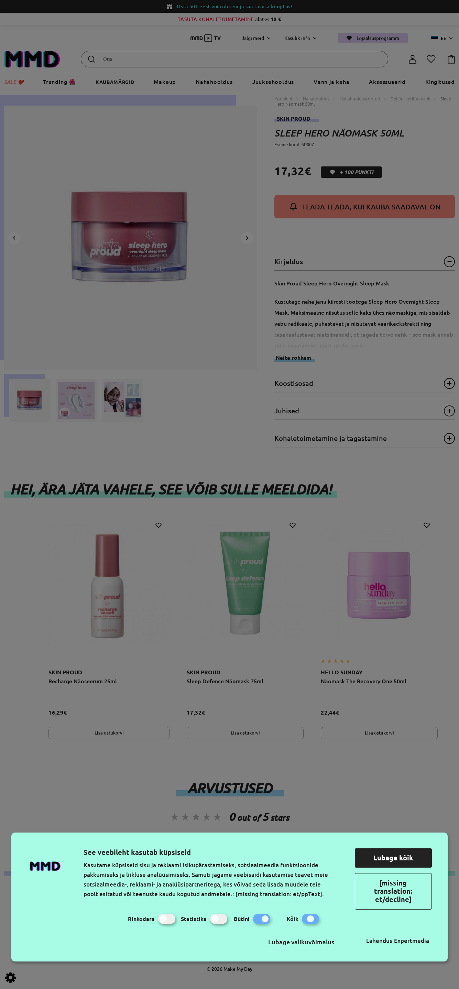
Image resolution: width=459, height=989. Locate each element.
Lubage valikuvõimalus (301, 941)
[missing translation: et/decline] (393, 891)
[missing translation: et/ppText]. (280, 894)
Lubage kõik (393, 858)
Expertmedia (411, 940)
